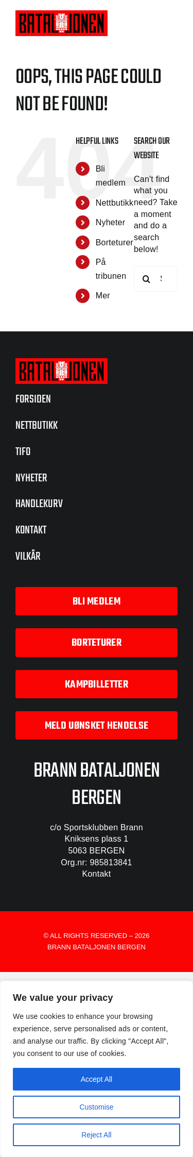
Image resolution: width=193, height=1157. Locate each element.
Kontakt (96, 873)
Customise (96, 1107)
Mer (103, 295)
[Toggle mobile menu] (172, 21)
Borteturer (115, 242)
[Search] (147, 279)
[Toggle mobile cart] (151, 21)
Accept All (96, 1079)
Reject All (96, 1135)
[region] (96, 1069)
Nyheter (111, 222)
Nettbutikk (115, 202)
